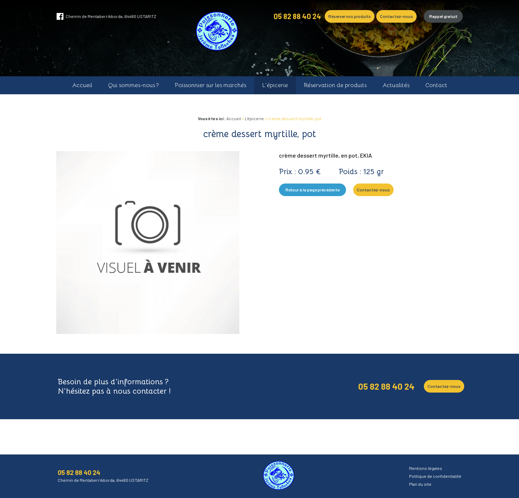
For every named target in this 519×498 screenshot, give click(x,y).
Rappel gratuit (443, 16)
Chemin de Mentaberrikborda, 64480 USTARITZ (111, 16)
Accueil (82, 85)
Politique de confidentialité (435, 476)
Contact (436, 85)
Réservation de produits (335, 85)
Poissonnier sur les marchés (210, 85)
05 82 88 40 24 (297, 16)
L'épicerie (275, 85)
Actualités (395, 85)
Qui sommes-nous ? (133, 85)
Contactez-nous (396, 16)
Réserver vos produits (349, 16)
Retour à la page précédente (312, 189)
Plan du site (420, 483)
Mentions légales (425, 468)
